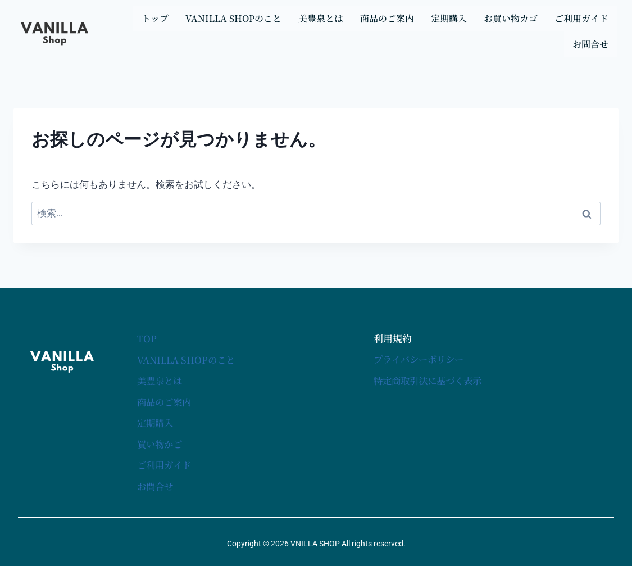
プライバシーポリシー (421, 359)
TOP (147, 339)
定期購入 (449, 18)
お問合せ (590, 44)
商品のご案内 (387, 18)
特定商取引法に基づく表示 (431, 380)
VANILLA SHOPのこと (233, 18)
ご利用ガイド (581, 18)
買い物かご (161, 443)
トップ (155, 18)
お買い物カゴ (511, 18)
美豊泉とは (320, 18)
